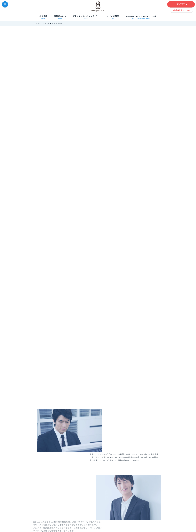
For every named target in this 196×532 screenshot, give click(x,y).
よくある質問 (113, 17)
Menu (6, 3)
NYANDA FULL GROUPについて (141, 17)
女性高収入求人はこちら (181, 10)
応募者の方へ (60, 17)
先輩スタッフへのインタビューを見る (60, 482)
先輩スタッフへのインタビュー (86, 17)
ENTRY (181, 4)
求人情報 (43, 17)
